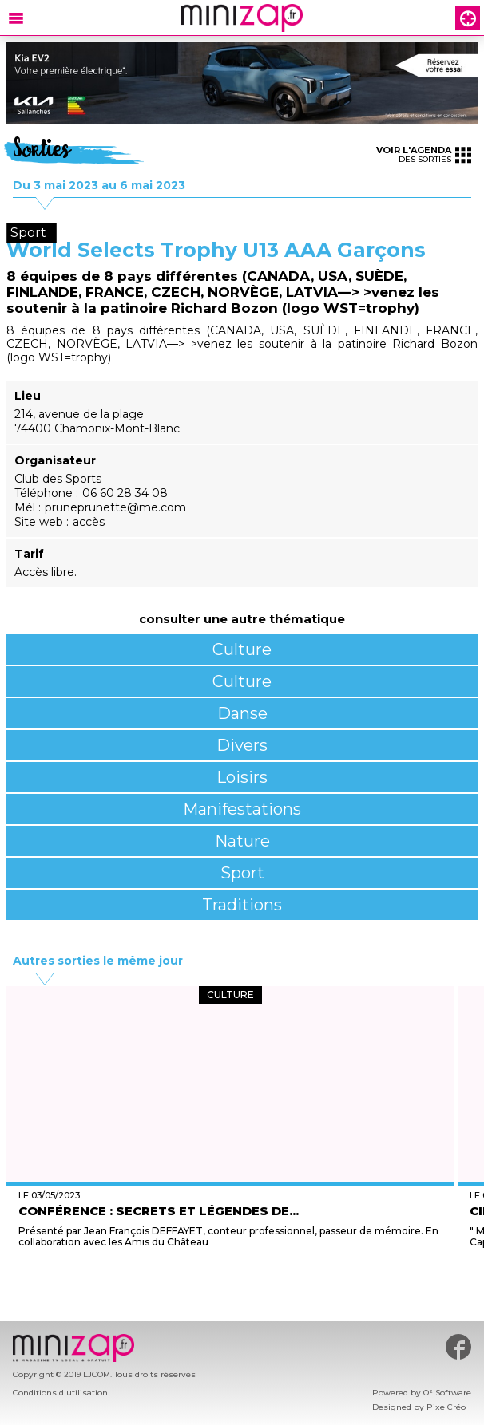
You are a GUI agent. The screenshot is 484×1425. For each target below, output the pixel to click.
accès (89, 522)
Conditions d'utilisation (60, 1393)
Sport (242, 872)
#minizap (458, 1347)
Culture (242, 649)
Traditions (242, 904)
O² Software (447, 1393)
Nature (242, 841)
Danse (242, 713)
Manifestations (242, 809)
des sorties (423, 154)
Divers (242, 745)
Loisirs (242, 777)
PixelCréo (446, 1407)
